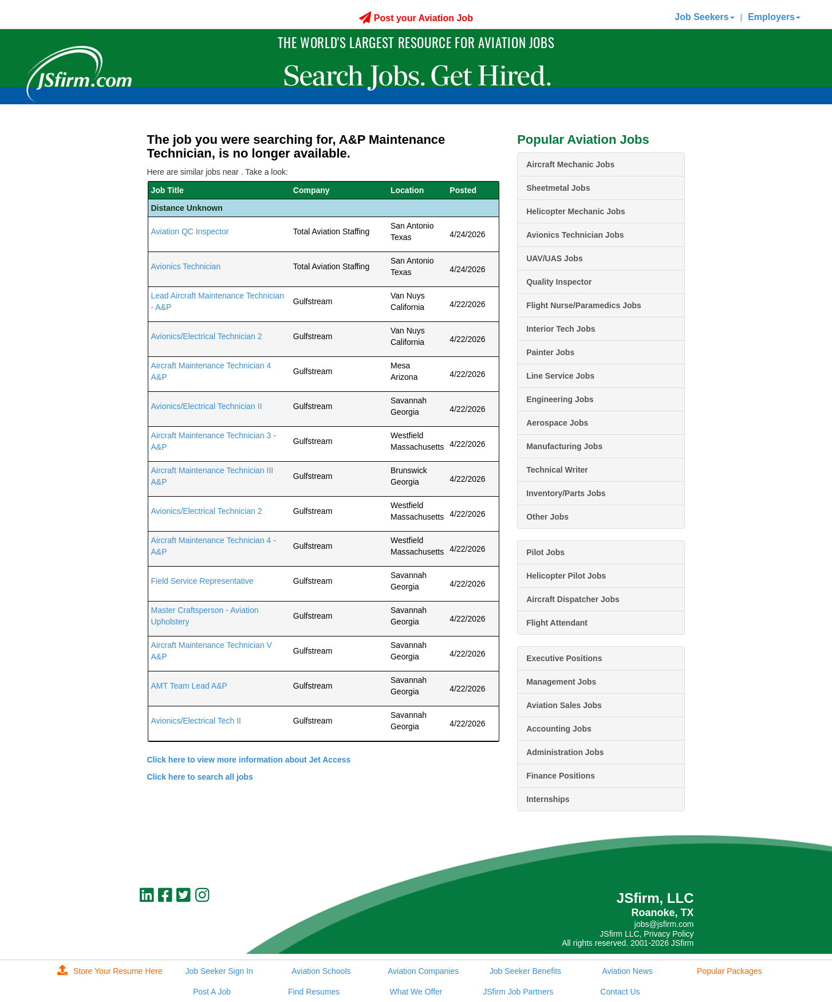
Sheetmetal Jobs (558, 187)
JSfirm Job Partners (518, 991)
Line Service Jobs (560, 375)
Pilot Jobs (545, 552)
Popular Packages (729, 971)
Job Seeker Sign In (219, 971)
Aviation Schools (320, 971)
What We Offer (415, 991)
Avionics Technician (186, 266)
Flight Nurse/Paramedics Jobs (583, 305)
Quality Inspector (559, 281)
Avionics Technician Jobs (575, 234)
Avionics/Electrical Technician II (206, 406)
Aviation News (627, 971)
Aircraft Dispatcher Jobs (573, 599)
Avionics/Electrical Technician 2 (206, 336)
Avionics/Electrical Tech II (196, 720)
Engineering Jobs (559, 399)
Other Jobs (547, 516)
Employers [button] (774, 17)
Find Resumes (314, 991)
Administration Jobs (565, 752)
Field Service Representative (202, 581)
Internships (547, 799)
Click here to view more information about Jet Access (249, 759)
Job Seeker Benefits (525, 971)
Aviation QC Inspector (190, 231)
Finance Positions (560, 775)
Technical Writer (557, 469)
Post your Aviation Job (416, 18)
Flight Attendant (556, 622)
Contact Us (620, 991)
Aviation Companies (423, 971)
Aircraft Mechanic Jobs (570, 164)
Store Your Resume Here (110, 971)
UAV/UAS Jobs (554, 258)
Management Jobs (561, 681)
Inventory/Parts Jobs (566, 493)
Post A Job (212, 991)
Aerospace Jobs (557, 422)
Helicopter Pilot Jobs (566, 575)
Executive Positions (564, 658)
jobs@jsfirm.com (664, 924)
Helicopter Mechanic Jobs (575, 211)
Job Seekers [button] (704, 17)
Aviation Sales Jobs (564, 705)
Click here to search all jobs (200, 776)
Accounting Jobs (559, 728)
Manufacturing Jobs (564, 446)
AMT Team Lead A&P (189, 685)
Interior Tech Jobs (560, 328)
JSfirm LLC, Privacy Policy (646, 933)
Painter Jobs (550, 352)
